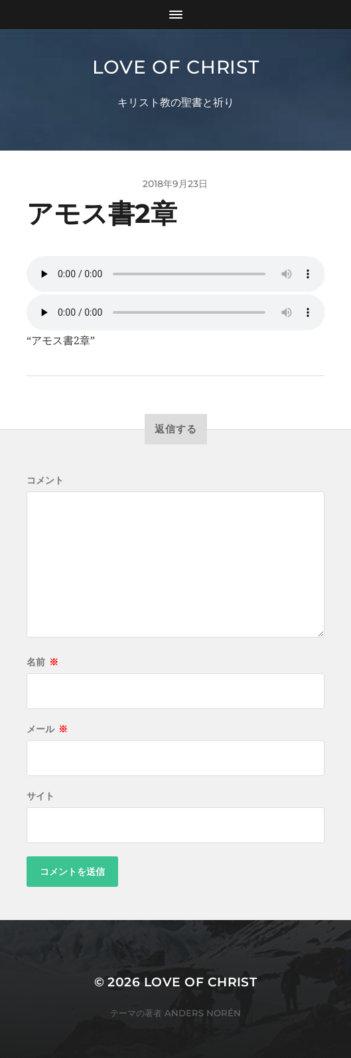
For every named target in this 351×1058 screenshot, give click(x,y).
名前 (42, 662)
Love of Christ (175, 67)
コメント (45, 480)
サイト (40, 796)
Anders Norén (203, 1013)
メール (47, 729)
